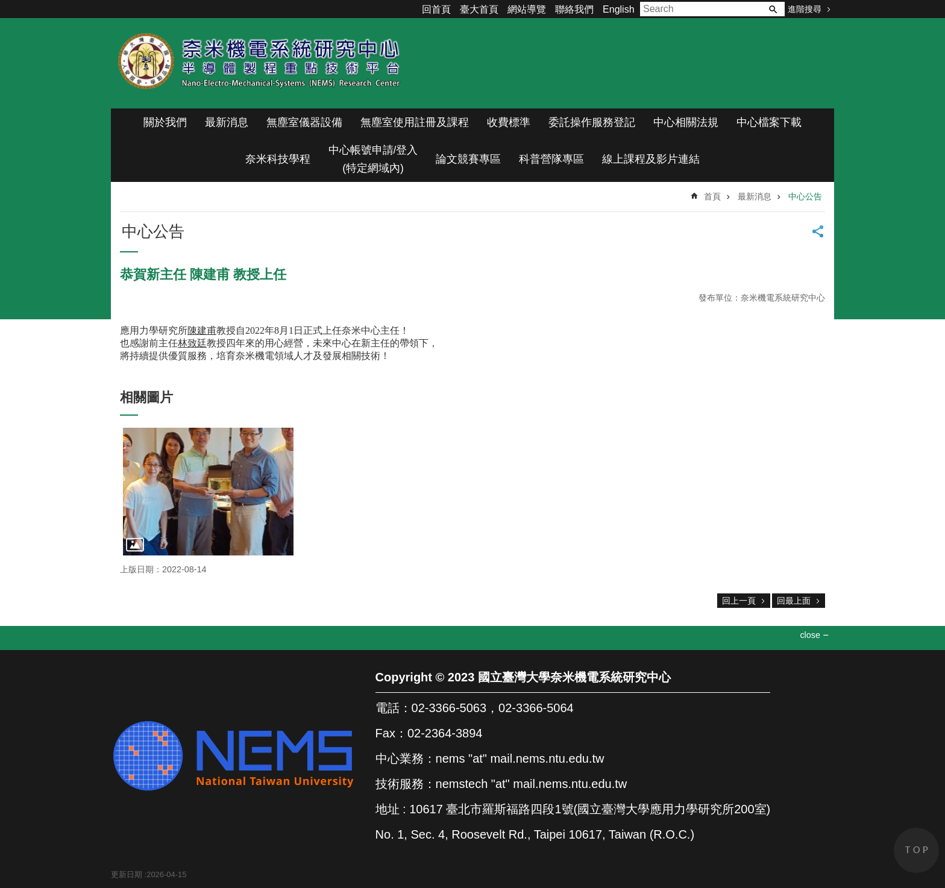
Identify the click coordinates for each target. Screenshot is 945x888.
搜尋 (773, 9)
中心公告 (805, 196)
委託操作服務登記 (591, 122)
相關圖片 (146, 397)
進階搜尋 (804, 9)
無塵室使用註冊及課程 (414, 122)
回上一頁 (739, 600)
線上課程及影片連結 (651, 159)
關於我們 (165, 122)
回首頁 (436, 9)
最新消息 (226, 122)
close (810, 635)
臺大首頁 (479, 9)
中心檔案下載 (769, 122)
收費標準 (508, 122)
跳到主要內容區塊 (6, 6)
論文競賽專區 (468, 159)
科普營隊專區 (551, 159)
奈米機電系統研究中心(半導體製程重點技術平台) (261, 63)
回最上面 (794, 600)
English (618, 9)
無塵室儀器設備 (304, 122)
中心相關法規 (685, 122)
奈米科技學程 (277, 159)
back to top (916, 850)
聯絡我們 (574, 9)
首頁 (712, 196)
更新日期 (126, 874)
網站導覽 (526, 9)
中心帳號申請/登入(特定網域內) (373, 159)
